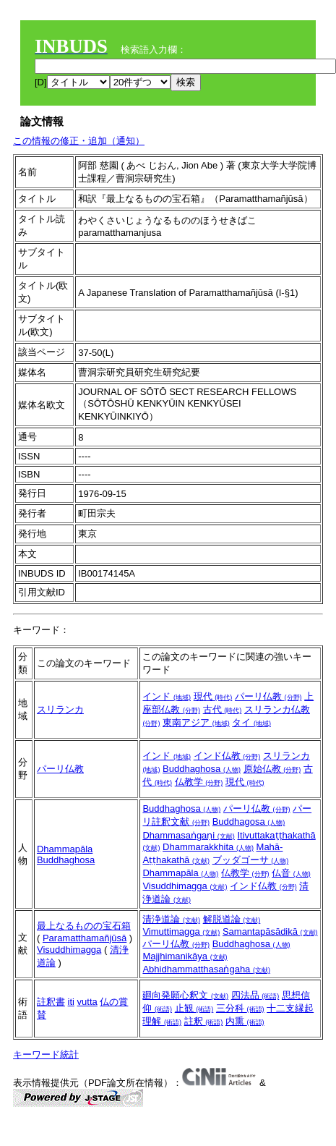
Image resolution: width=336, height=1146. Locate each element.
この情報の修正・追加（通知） (79, 140)
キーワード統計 (46, 1054)
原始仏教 (272, 768)
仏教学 (199, 781)
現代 (213, 696)
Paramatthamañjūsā (84, 938)
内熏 (244, 1021)
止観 (194, 1008)
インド (166, 696)
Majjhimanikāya (184, 956)
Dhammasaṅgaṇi (188, 835)
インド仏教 (227, 755)
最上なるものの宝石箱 (84, 925)
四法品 (255, 995)
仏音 (291, 872)
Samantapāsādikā (270, 931)
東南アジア (196, 722)
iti (71, 1001)
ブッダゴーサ (250, 859)
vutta (87, 1001)
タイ (251, 722)
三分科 (240, 1008)
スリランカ (60, 709)
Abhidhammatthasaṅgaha (206, 969)
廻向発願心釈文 (185, 995)
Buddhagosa (248, 821)
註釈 (203, 1021)
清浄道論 (171, 919)
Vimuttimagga (181, 931)
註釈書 (51, 1001)
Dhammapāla (64, 849)
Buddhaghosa (202, 768)
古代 (222, 709)
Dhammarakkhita (208, 846)
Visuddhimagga (184, 885)
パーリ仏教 (268, 696)
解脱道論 (232, 919)
